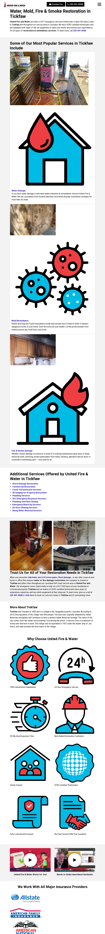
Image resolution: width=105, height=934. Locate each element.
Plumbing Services (21, 495)
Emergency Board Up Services (26, 504)
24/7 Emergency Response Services (29, 498)
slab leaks (32, 577)
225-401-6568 (75, 4)
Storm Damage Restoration (25, 484)
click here (29, 595)
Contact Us (56, 4)
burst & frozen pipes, (48, 577)
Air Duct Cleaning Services (24, 507)
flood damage (64, 577)
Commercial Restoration (23, 487)
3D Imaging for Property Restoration (29, 492)
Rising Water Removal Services (27, 510)
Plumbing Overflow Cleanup (25, 501)
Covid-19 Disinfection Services (26, 490)
